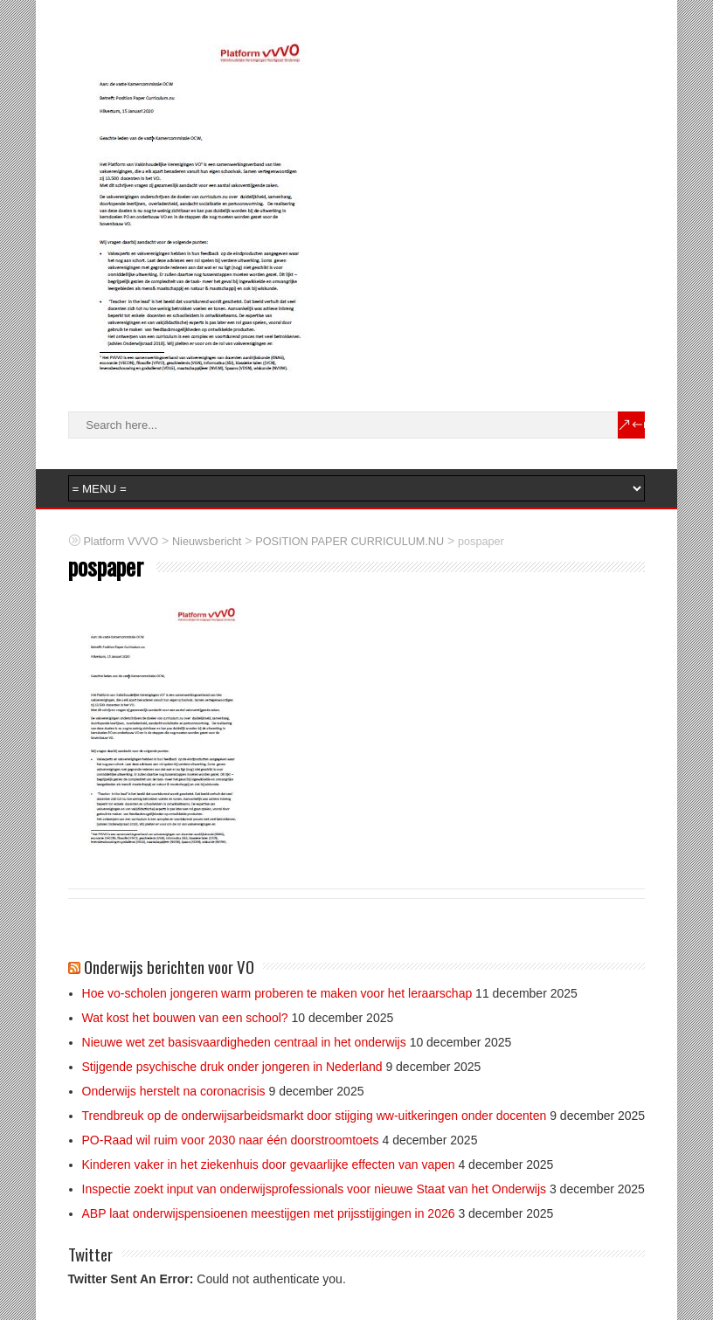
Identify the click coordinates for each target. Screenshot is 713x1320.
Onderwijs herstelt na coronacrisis (174, 1091)
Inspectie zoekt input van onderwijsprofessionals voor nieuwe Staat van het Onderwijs (314, 1189)
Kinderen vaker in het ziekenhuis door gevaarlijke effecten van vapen (268, 1164)
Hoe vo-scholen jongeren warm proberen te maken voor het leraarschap (277, 993)
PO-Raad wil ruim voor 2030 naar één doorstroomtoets (230, 1140)
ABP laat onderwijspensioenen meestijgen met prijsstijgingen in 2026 (268, 1213)
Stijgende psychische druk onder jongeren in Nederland (232, 1067)
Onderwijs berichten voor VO (169, 966)
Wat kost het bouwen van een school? (185, 1018)
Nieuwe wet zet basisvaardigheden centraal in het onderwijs (244, 1042)
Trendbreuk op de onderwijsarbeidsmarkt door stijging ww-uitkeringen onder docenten (314, 1116)
